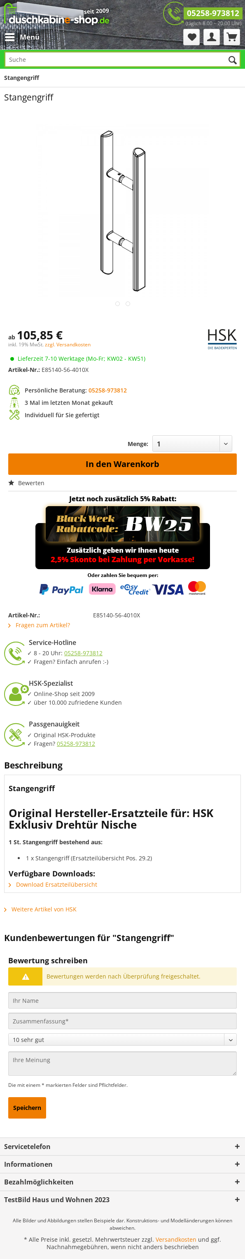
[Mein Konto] (211, 37)
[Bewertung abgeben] (122, 1039)
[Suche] (122, 59)
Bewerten (26, 483)
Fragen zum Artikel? (39, 625)
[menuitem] (24, 37)
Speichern (27, 1108)
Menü (22, 36)
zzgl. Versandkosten (68, 344)
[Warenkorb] (232, 37)
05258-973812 (213, 13)
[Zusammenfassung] (122, 1021)
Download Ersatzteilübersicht (53, 884)
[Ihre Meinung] (122, 1063)
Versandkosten (176, 1239)
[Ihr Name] (122, 1000)
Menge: (138, 444)
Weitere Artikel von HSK (40, 909)
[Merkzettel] (191, 37)
